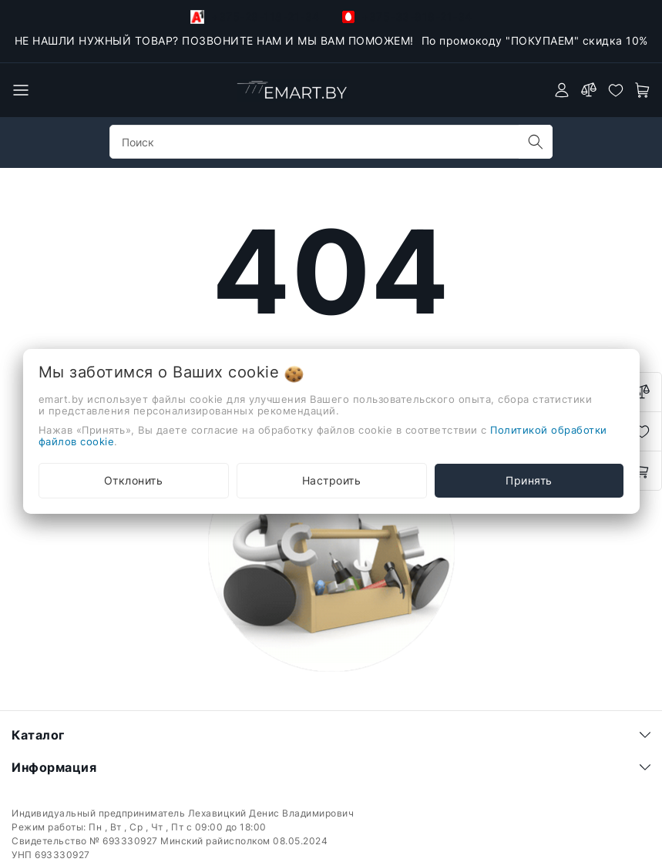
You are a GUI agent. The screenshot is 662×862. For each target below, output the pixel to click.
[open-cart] (642, 90)
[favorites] (615, 90)
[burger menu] (21, 90)
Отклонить (133, 480)
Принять (529, 480)
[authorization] (562, 90)
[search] (536, 142)
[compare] (588, 90)
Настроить (331, 480)
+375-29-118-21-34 (255, 17)
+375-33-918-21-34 (407, 16)
